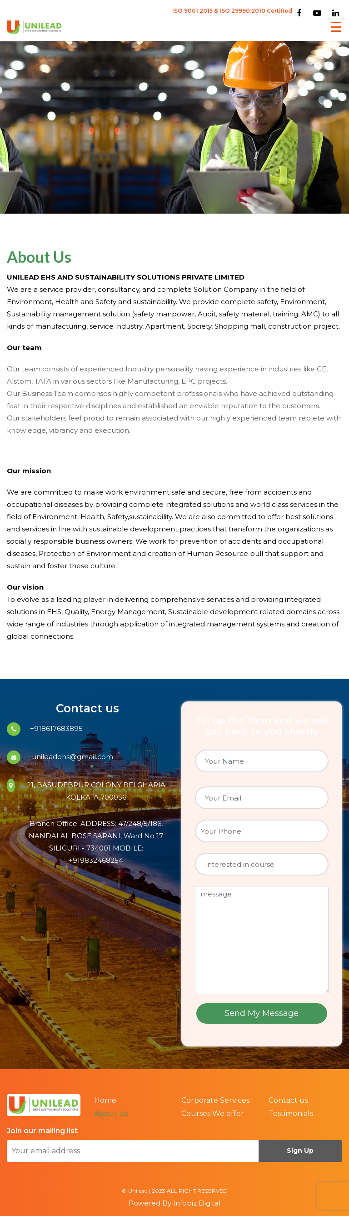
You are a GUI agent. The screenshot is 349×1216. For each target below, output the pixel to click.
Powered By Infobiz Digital (174, 1203)
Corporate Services (215, 1100)
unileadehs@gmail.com (71, 756)
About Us (111, 1113)
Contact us (288, 1100)
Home (105, 1100)
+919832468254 (96, 860)
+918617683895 (56, 728)
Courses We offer (212, 1113)
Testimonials (291, 1113)
